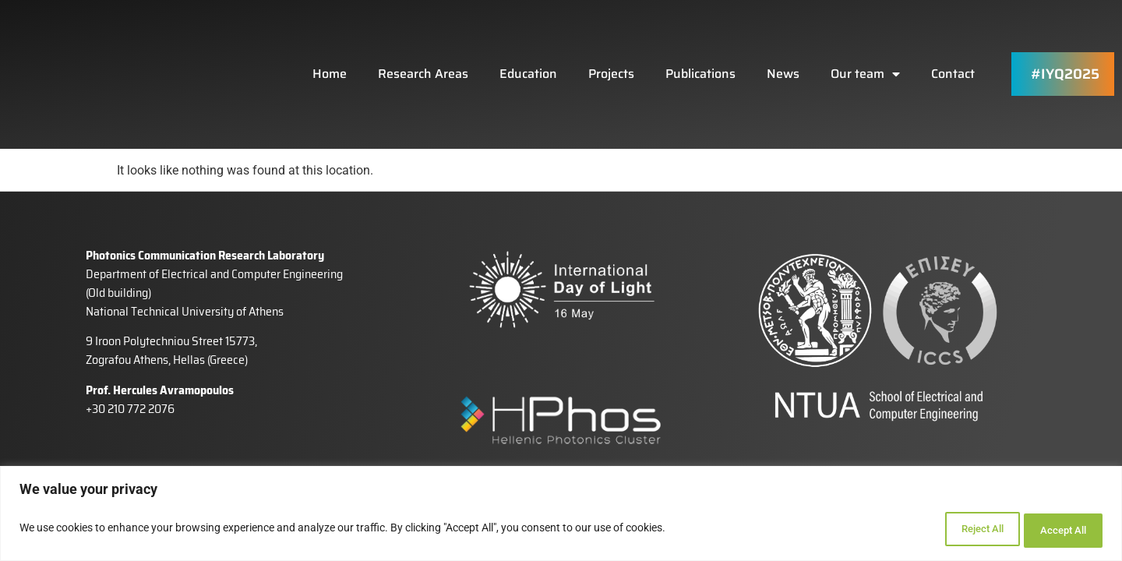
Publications (700, 52)
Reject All (955, 530)
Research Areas (423, 52)
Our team (865, 52)
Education (528, 52)
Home (329, 52)
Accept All (1055, 530)
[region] (561, 516)
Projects (611, 52)
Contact (953, 52)
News (783, 52)
